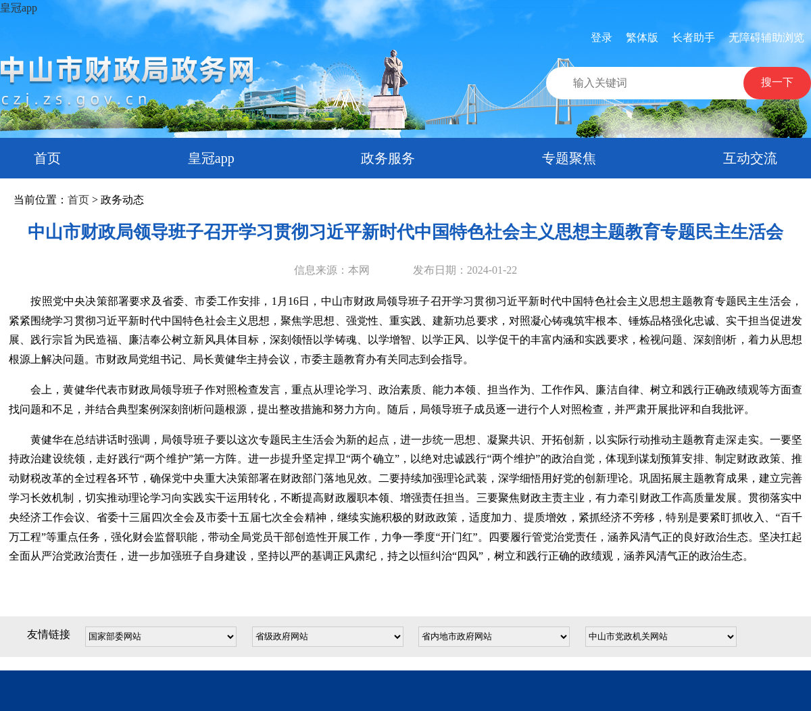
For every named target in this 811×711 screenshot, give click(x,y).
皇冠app (18, 8)
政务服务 (388, 158)
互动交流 (750, 158)
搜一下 (777, 82)
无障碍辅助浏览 (766, 37)
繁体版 (642, 37)
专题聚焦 (569, 158)
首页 (47, 158)
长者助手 (693, 37)
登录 (601, 37)
